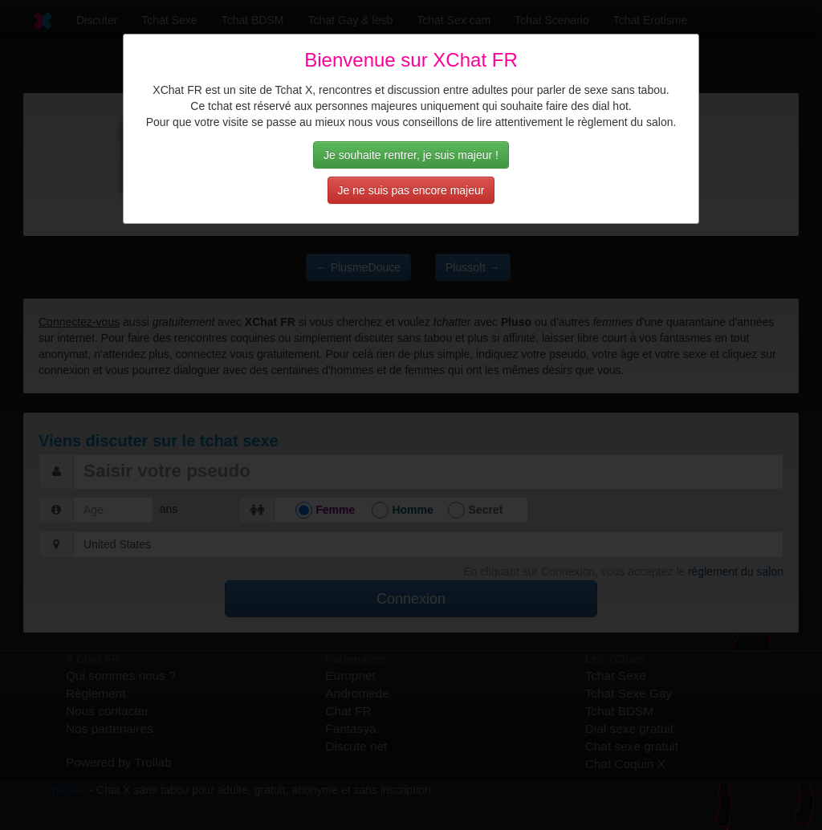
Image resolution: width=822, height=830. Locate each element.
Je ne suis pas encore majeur (411, 190)
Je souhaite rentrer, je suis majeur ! (411, 155)
